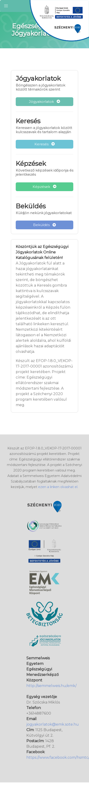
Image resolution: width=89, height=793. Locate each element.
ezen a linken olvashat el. (58, 487)
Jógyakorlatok (44, 101)
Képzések (44, 186)
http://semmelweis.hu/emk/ (51, 686)
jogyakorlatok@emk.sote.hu (52, 724)
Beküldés (44, 225)
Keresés (44, 144)
